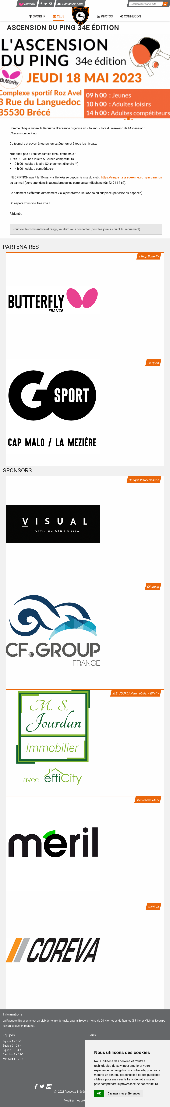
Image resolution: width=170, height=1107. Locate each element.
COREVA (153, 907)
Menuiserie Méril (147, 800)
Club (58, 16)
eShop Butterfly (148, 256)
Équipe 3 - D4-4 (12, 1050)
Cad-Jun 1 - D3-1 (13, 1054)
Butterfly (27, 4)
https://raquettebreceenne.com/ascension (131, 177)
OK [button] (99, 1093)
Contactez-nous (70, 4)
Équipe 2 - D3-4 (12, 1045)
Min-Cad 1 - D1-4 (13, 1058)
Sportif (37, 16)
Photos (105, 16)
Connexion (130, 16)
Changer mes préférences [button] (124, 1093)
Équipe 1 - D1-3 (12, 1041)
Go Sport (153, 363)
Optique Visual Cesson (143, 480)
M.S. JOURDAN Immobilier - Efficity (135, 693)
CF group (153, 587)
